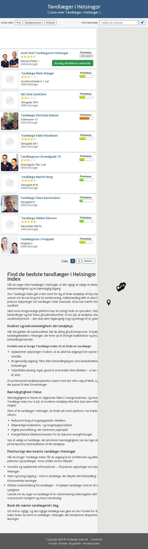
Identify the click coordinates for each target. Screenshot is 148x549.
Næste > (88, 261)
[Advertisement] (59, 38)
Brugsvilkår (75, 543)
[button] (118, 289)
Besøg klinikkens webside (73, 63)
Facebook (96, 539)
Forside (53, 543)
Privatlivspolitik (91, 543)
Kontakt (63, 543)
